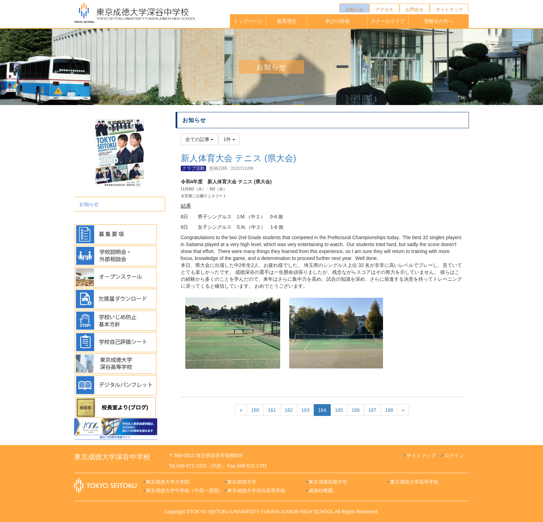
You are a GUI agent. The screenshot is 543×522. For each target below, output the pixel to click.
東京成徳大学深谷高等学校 (256, 490)
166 (355, 410)
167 (372, 410)
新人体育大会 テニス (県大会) (238, 158)
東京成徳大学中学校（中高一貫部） (184, 490)
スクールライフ (388, 21)
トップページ (247, 21)
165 (339, 410)
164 (322, 410)
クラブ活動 (193, 168)
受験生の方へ (438, 21)
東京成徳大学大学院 (167, 482)
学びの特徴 (337, 21)
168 (389, 410)
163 (305, 410)
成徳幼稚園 (321, 490)
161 (272, 410)
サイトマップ (421, 455)
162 (289, 410)
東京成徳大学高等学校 (414, 482)
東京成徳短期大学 (328, 482)
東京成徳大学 (241, 482)
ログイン (454, 455)
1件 (229, 139)
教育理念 (286, 21)
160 (255, 410)
